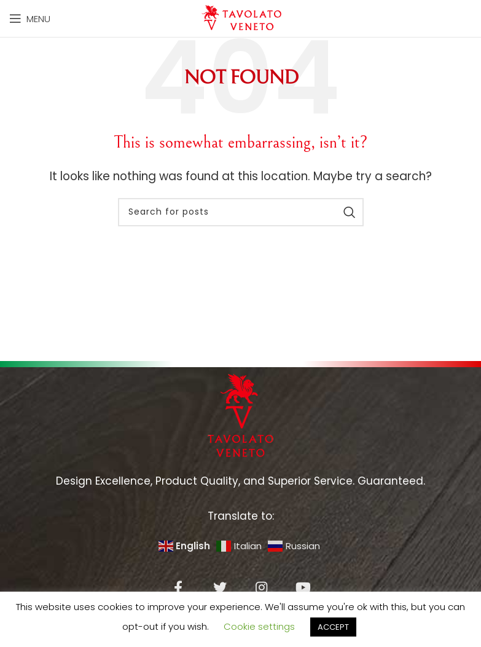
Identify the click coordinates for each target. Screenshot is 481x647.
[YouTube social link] (303, 587)
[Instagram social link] (261, 587)
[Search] (241, 212)
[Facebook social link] (178, 587)
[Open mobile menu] (30, 18)
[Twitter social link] (219, 587)
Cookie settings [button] (259, 626)
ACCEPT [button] (333, 627)
